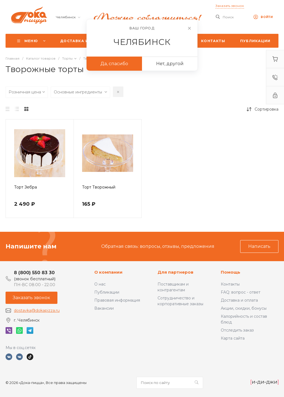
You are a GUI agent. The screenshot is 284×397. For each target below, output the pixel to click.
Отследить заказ (237, 330)
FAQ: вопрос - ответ (240, 292)
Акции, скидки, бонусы (244, 308)
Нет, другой (170, 63)
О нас (100, 284)
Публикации (106, 292)
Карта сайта (233, 338)
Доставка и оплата (239, 300)
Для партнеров (175, 272)
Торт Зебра (25, 187)
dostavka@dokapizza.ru (37, 310)
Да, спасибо (114, 63)
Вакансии (104, 308)
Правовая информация (117, 300)
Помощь (230, 272)
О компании (108, 272)
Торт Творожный (98, 187)
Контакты (230, 284)
